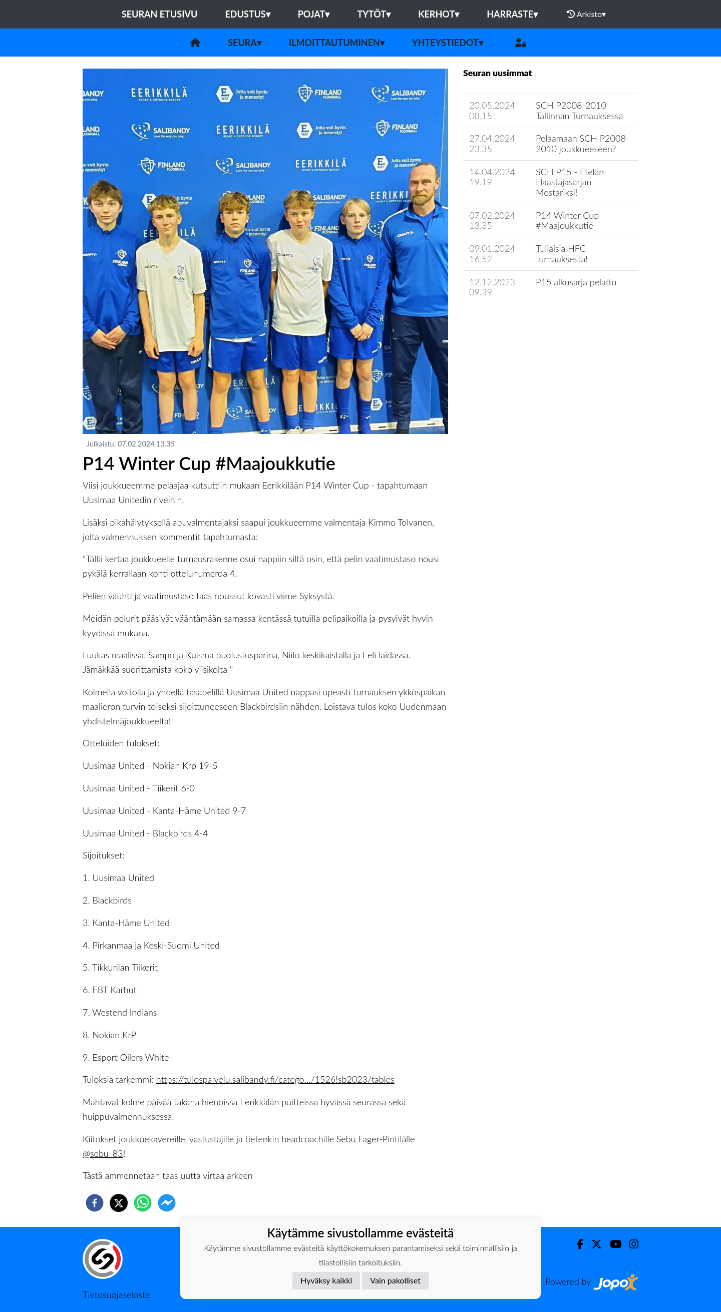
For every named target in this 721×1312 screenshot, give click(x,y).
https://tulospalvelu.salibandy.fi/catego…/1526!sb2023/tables (275, 1079)
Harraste (512, 14)
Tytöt (374, 14)
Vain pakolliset (395, 1280)
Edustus (247, 14)
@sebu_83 (103, 1153)
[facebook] (95, 1203)
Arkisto (586, 14)
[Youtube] (611, 1244)
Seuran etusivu (160, 14)
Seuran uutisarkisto (507, 320)
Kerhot (438, 14)
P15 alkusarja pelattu (576, 281)
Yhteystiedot (447, 42)
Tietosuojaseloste (116, 1294)
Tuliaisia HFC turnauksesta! (562, 253)
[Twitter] (592, 1244)
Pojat (314, 14)
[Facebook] (576, 1244)
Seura (244, 42)
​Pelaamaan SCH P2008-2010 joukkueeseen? (582, 143)
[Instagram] (629, 1244)
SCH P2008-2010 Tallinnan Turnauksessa (579, 110)
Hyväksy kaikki (326, 1280)
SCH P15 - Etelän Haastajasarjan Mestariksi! (570, 182)
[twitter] (119, 1203)
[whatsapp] (143, 1203)
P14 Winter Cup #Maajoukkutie (567, 220)
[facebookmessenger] (167, 1203)
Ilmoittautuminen (337, 42)
